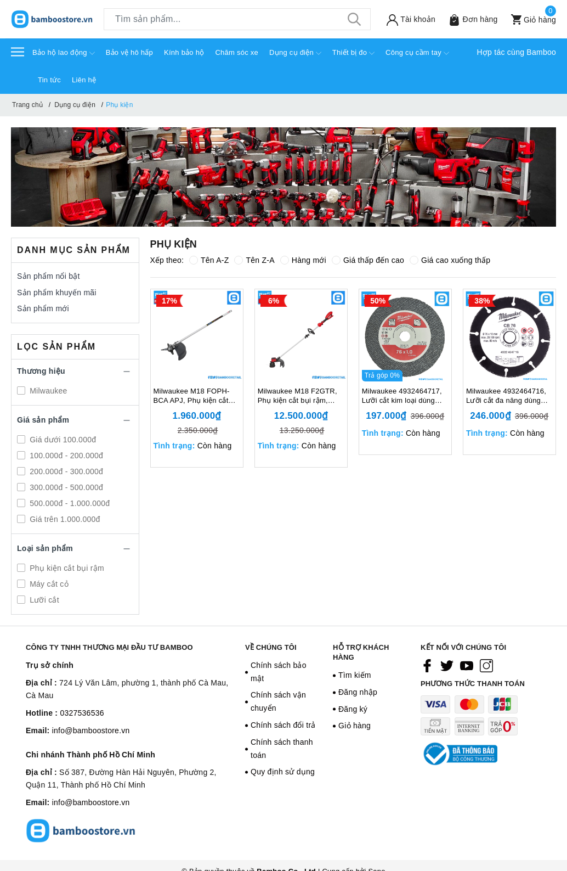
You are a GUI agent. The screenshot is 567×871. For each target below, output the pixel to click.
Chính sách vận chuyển (278, 701)
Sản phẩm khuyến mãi (57, 292)
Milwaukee (47, 390)
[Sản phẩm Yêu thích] (470, 19)
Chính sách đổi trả (283, 725)
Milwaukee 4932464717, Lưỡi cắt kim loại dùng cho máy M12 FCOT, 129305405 (402, 396)
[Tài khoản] (408, 19)
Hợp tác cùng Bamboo (517, 52)
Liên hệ (84, 80)
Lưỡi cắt (43, 599)
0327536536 (82, 713)
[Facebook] (427, 665)
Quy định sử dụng (283, 771)
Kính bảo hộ (184, 52)
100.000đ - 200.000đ (65, 455)
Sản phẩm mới (43, 308)
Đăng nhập (357, 692)
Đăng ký (352, 709)
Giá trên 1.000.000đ (63, 519)
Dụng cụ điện (295, 53)
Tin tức (49, 80)
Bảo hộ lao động (63, 53)
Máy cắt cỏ (48, 584)
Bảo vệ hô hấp (129, 52)
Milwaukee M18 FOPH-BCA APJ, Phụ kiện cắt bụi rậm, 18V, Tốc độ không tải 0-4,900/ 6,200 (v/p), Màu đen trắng (194, 396)
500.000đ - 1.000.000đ (68, 503)
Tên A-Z (209, 260)
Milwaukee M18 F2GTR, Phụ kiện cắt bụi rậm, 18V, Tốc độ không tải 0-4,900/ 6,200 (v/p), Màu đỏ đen (298, 396)
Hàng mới (303, 260)
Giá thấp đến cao (368, 260)
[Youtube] (466, 665)
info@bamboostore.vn (91, 730)
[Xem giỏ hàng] (531, 19)
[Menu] (17, 51)
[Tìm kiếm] (354, 19)
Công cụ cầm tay (417, 53)
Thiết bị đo (353, 53)
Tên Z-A (254, 260)
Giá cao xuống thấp (450, 260)
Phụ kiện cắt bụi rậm (65, 568)
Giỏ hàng (354, 725)
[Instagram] (486, 665)
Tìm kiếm (354, 675)
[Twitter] (446, 665)
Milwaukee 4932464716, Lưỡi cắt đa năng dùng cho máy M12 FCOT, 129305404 (506, 396)
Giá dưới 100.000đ (61, 439)
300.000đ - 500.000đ (65, 487)
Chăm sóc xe (236, 52)
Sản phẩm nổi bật (48, 276)
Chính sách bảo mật (279, 672)
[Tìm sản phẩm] (237, 19)
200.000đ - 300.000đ (65, 471)
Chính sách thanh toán (282, 749)
